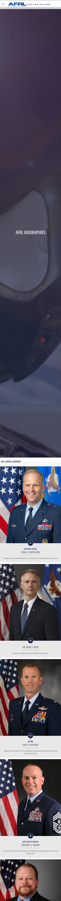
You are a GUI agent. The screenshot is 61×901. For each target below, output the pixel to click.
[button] (3, 4)
